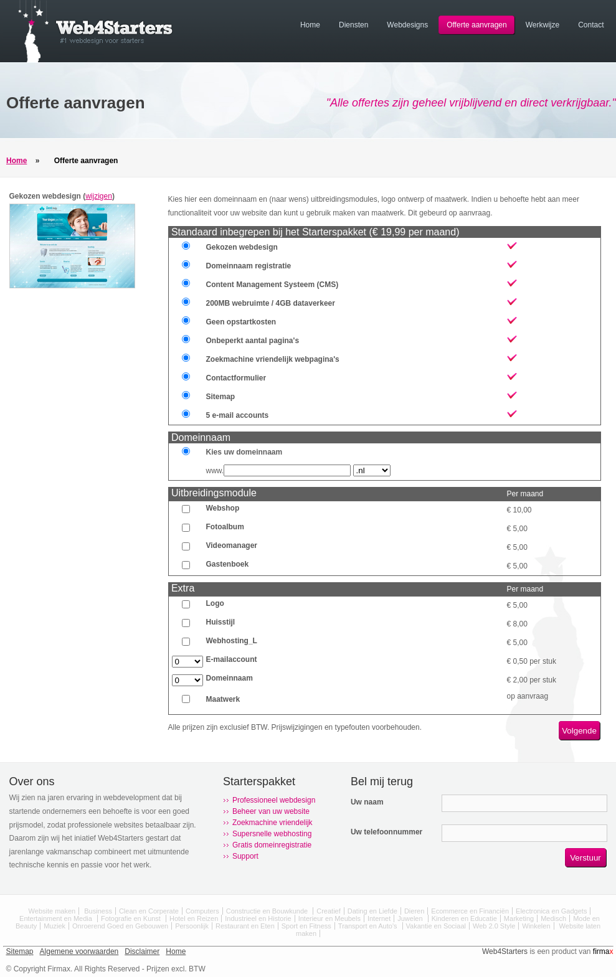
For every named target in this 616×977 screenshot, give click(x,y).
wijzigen (98, 196)
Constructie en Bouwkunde (268, 911)
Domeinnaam (229, 678)
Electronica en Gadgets (551, 911)
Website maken (52, 911)
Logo (215, 603)
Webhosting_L (231, 640)
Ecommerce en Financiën (470, 911)
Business (98, 911)
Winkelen (536, 926)
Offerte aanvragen (86, 160)
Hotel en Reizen (193, 918)
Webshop (223, 508)
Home (16, 160)
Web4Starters (505, 951)
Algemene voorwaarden (79, 951)
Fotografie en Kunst (132, 918)
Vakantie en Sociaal (436, 926)
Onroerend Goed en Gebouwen (120, 926)
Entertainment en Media (56, 918)
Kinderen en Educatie (464, 918)
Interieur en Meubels (329, 918)
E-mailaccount (231, 659)
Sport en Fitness (306, 926)
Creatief (328, 911)
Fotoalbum (225, 526)
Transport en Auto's (368, 926)
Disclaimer (142, 951)
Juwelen (410, 918)
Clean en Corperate (149, 911)
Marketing (519, 918)
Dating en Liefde (372, 911)
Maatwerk (223, 699)
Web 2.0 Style (494, 926)
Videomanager (231, 545)
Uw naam (367, 802)
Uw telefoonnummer (386, 832)
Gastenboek (227, 564)
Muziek (54, 926)
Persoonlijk (192, 926)
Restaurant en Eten (245, 926)
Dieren (414, 911)
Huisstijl (220, 622)
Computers (202, 911)
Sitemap (20, 951)
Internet (379, 918)
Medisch (553, 918)
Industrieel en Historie (258, 918)
